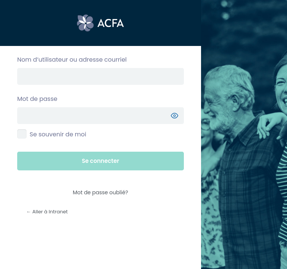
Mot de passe (37, 99)
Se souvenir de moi (58, 134)
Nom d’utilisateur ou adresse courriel (72, 59)
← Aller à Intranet (47, 211)
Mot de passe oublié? (100, 192)
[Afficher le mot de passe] (174, 115)
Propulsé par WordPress (100, 23)
